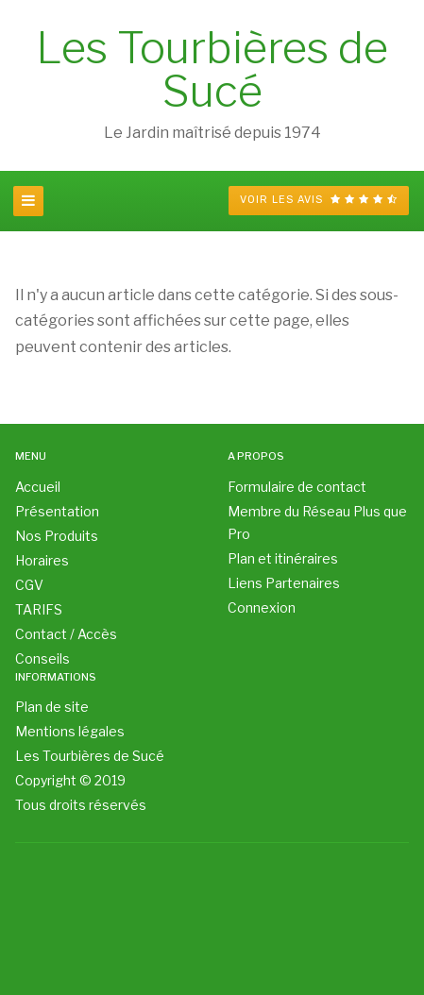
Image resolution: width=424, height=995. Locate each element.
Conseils (42, 658)
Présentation (57, 511)
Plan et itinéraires (283, 558)
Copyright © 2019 (70, 780)
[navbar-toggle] (28, 201)
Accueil (37, 487)
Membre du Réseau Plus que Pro (317, 522)
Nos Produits (56, 536)
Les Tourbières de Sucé (89, 756)
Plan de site (52, 707)
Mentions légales (70, 731)
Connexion (262, 607)
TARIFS (38, 609)
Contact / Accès (66, 634)
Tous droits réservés (80, 805)
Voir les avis (319, 200)
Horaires (42, 560)
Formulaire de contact (297, 487)
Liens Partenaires (284, 583)
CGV (29, 585)
